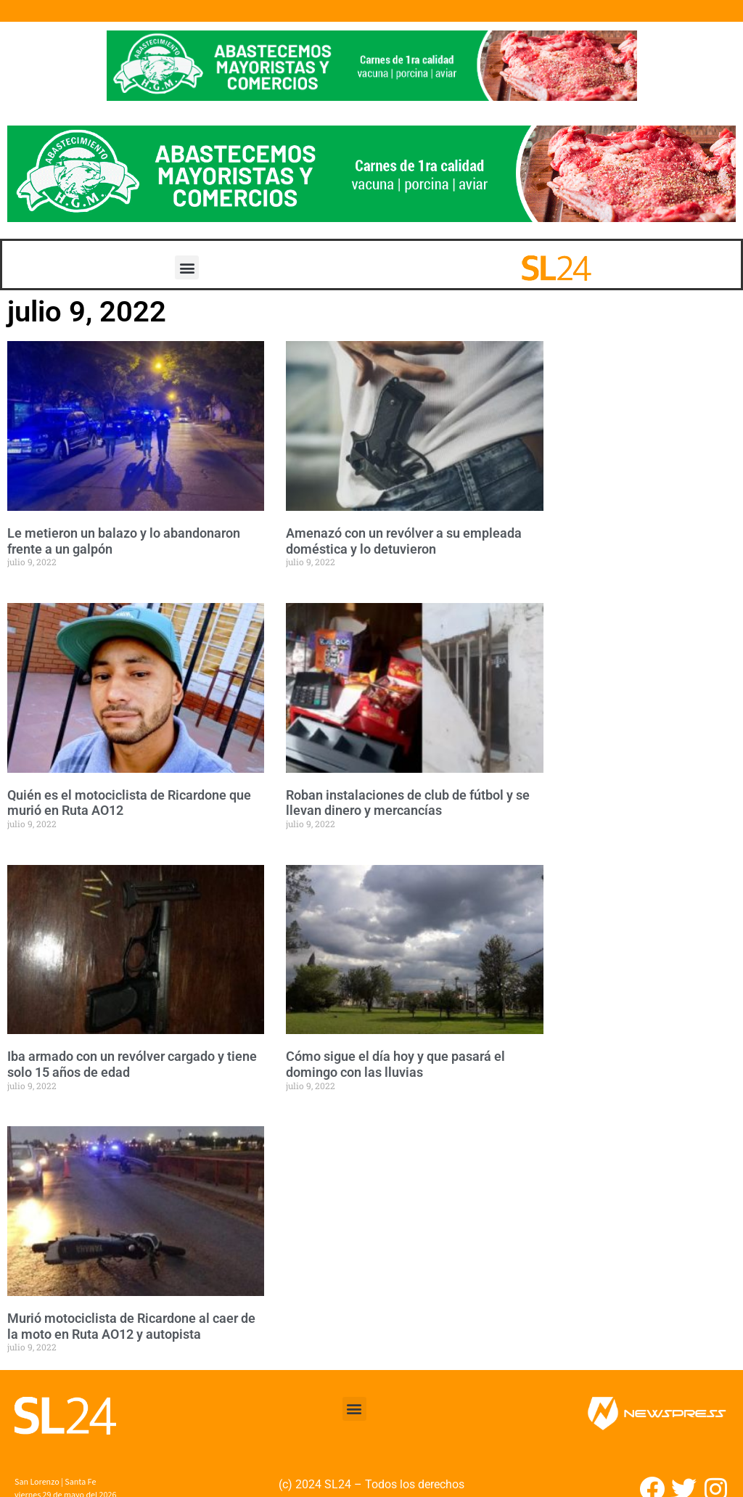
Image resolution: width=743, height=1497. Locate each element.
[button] (187, 267)
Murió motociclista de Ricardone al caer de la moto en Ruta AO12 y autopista (131, 1326)
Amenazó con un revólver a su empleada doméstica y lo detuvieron (404, 541)
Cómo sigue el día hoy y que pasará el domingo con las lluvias (395, 1064)
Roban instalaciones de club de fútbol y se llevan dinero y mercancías (408, 803)
